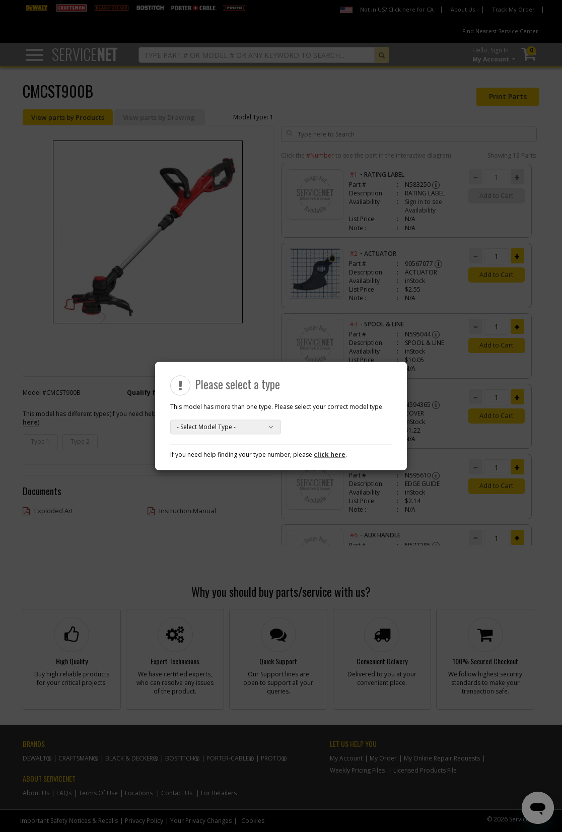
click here (329, 455)
